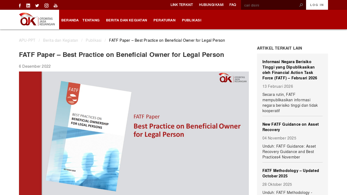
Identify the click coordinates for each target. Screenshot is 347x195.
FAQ (232, 4)
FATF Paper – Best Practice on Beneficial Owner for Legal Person (167, 40)
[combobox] (271, 5)
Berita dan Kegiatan (60, 40)
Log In (317, 5)
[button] (301, 5)
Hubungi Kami (211, 4)
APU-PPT (27, 40)
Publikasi (93, 40)
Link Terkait (182, 4)
